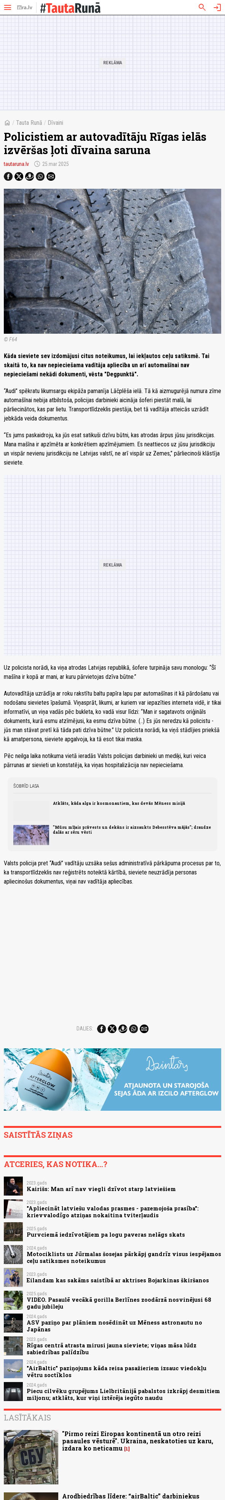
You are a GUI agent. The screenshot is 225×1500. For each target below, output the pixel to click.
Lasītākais (27, 1417)
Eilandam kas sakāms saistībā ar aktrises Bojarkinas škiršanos (118, 1280)
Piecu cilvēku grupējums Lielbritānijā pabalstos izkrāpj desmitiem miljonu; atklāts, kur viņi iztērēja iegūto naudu (123, 1394)
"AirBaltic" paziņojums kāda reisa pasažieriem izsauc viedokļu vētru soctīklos (116, 1371)
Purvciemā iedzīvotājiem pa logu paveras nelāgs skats (106, 1234)
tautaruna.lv (16, 164)
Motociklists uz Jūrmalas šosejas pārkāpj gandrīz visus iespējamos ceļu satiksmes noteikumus (124, 1257)
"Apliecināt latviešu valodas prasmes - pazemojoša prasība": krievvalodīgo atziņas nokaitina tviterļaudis (113, 1211)
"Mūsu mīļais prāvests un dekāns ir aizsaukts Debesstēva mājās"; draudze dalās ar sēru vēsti (132, 829)
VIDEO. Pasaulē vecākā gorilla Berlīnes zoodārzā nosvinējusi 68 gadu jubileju (119, 1303)
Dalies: (85, 1028)
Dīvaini (55, 122)
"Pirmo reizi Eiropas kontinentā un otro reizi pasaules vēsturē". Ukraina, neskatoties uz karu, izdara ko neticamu (137, 1441)
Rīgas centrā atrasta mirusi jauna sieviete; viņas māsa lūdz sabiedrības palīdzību (111, 1348)
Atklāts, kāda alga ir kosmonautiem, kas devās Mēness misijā (119, 803)
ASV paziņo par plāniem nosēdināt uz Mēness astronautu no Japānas (114, 1326)
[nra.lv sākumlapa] (24, 7)
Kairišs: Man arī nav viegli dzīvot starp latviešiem (101, 1189)
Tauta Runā (29, 122)
